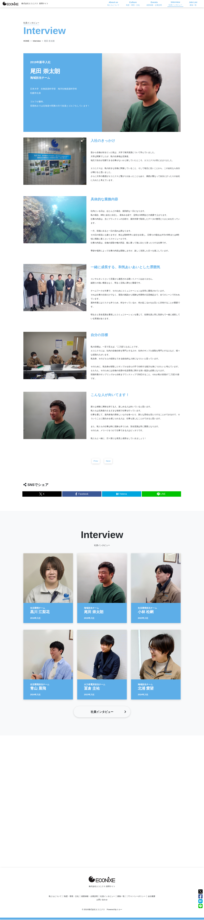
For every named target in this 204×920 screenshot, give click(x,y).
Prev (95, 463)
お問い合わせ (102, 900)
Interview (37, 41)
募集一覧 (121, 897)
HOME (26, 41)
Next (108, 463)
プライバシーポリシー (136, 897)
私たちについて (55, 897)
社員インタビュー (107, 897)
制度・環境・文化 (71, 897)
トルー (119, 910)
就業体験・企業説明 (89, 897)
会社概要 (151, 897)
